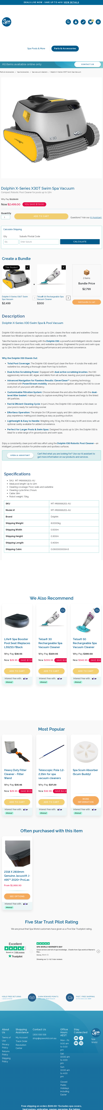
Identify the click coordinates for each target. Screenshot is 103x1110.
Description (13, 280)
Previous (35, 262)
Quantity (6, 178)
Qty (5, 201)
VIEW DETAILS (71, 2)
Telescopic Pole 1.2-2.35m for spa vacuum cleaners (51, 738)
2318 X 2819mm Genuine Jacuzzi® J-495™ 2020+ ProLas (17, 840)
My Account (22, 1002)
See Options (17, 861)
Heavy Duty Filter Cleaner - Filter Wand (15, 738)
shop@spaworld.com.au (44, 1003)
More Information (86, 765)
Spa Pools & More (36, 22)
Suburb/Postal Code (30, 201)
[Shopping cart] (90, 13)
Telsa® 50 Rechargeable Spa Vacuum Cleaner (85, 607)
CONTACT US (87, 29)
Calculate (80, 206)
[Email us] (76, 1002)
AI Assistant (96, 182)
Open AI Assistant (20, 420)
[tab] (15, 281)
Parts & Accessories (65, 22)
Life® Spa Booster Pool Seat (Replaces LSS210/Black (17, 607)
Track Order (21, 1005)
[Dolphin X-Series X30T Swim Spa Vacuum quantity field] (5, 182)
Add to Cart (41, 181)
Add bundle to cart (86, 267)
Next (68, 262)
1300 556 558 (39, 999)
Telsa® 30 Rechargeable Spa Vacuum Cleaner (50, 607)
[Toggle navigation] (98, 13)
